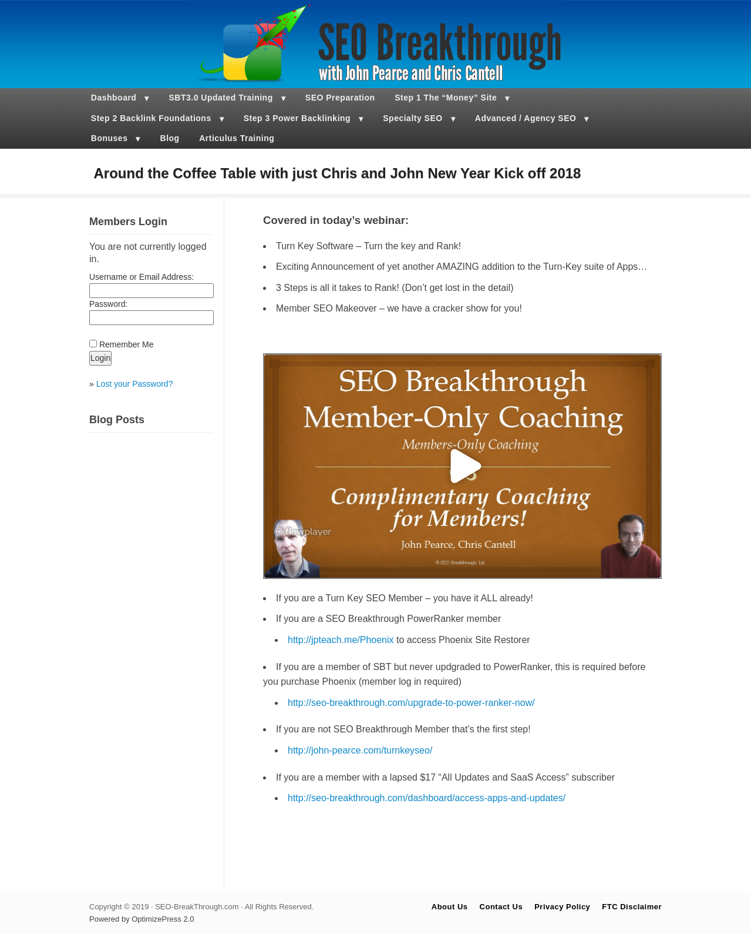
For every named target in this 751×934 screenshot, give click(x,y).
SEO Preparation (340, 97)
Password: (108, 304)
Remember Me (126, 344)
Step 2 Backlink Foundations (151, 118)
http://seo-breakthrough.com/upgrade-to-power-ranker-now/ (411, 703)
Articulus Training (236, 138)
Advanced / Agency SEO (526, 118)
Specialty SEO (412, 118)
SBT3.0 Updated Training (221, 97)
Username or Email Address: (141, 277)
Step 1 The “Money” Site (446, 97)
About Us (450, 906)
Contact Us (501, 906)
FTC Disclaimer (632, 906)
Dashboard (114, 97)
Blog (170, 138)
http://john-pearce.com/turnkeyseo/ (360, 750)
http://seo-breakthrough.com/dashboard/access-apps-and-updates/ (426, 798)
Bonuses (109, 138)
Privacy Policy (562, 906)
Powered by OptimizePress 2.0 (141, 919)
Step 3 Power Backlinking (297, 118)
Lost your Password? (134, 384)
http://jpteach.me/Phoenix (341, 640)
